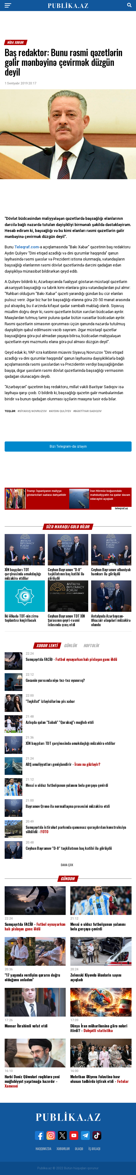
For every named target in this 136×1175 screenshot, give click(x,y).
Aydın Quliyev (61, 411)
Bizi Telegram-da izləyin (68, 446)
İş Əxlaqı (94, 1148)
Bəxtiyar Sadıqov (88, 411)
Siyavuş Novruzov (33, 411)
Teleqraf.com (26, 247)
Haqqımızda (43, 1148)
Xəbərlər (63, 1148)
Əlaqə (79, 1148)
